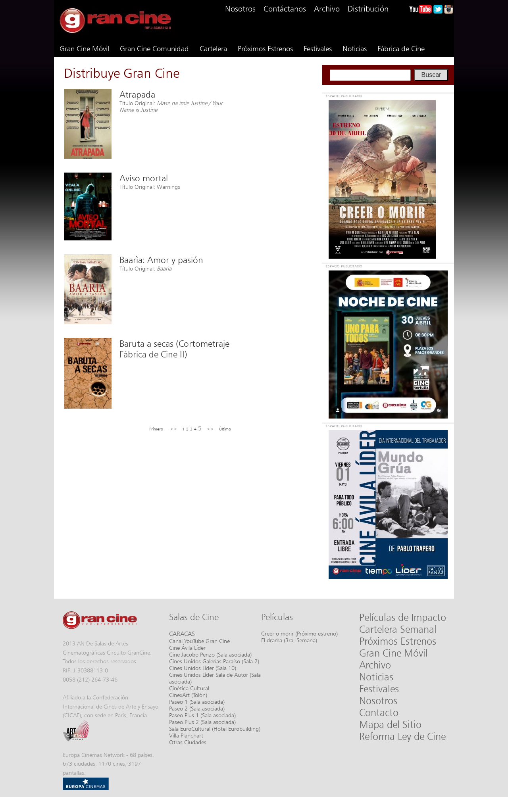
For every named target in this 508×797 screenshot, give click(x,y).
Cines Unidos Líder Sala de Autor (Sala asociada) (215, 678)
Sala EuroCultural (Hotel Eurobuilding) (214, 728)
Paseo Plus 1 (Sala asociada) (202, 715)
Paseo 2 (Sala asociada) (197, 708)
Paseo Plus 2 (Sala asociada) (202, 721)
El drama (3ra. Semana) (289, 640)
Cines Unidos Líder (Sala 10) (202, 667)
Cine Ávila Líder (187, 647)
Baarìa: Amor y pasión (161, 259)
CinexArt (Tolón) (188, 694)
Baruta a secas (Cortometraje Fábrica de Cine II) (174, 348)
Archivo (327, 8)
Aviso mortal (143, 178)
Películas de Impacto (402, 617)
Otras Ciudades (187, 742)
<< (173, 429)
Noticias (355, 48)
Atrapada (137, 94)
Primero (156, 429)
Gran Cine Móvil (84, 48)
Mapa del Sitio (390, 724)
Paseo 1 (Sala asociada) (197, 701)
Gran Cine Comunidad (154, 48)
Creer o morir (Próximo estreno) (299, 633)
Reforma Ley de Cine (402, 736)
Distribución (368, 8)
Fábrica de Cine (401, 48)
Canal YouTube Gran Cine (199, 641)
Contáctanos (285, 8)
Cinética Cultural (189, 688)
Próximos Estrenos (265, 48)
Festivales (318, 48)
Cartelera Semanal (398, 629)
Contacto (378, 712)
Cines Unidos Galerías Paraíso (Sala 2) (214, 661)
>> (210, 429)
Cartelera (213, 48)
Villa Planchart (186, 735)
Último (225, 429)
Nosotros (240, 8)
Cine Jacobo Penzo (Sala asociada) (210, 654)
